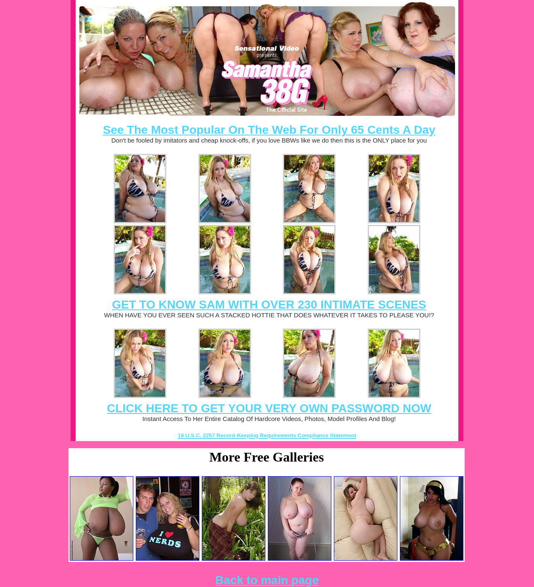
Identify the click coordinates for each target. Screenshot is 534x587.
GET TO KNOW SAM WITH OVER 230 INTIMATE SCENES (269, 304)
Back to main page (266, 580)
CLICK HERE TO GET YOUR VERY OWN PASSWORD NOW (269, 408)
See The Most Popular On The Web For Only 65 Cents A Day (269, 129)
